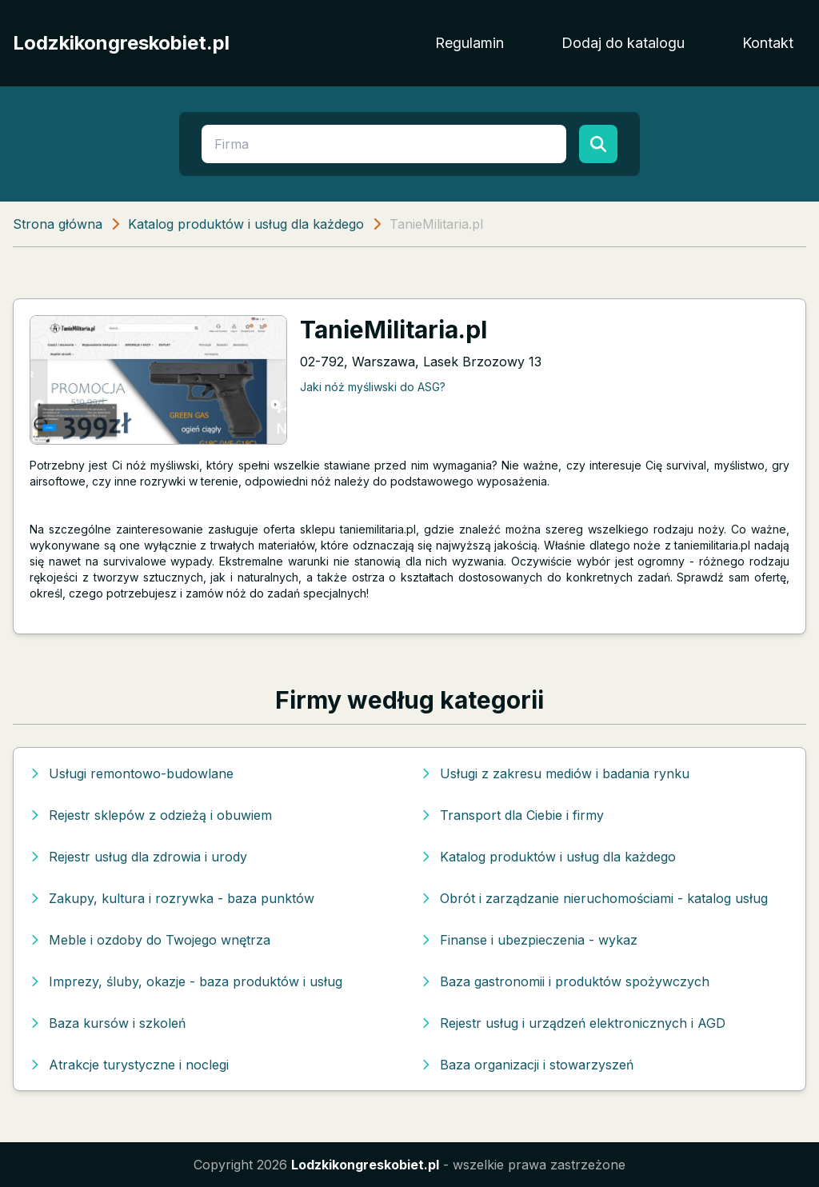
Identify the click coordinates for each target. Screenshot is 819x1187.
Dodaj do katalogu (623, 42)
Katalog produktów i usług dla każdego (246, 224)
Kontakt (767, 42)
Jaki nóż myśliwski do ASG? (372, 387)
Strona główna (57, 224)
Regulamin (469, 42)
